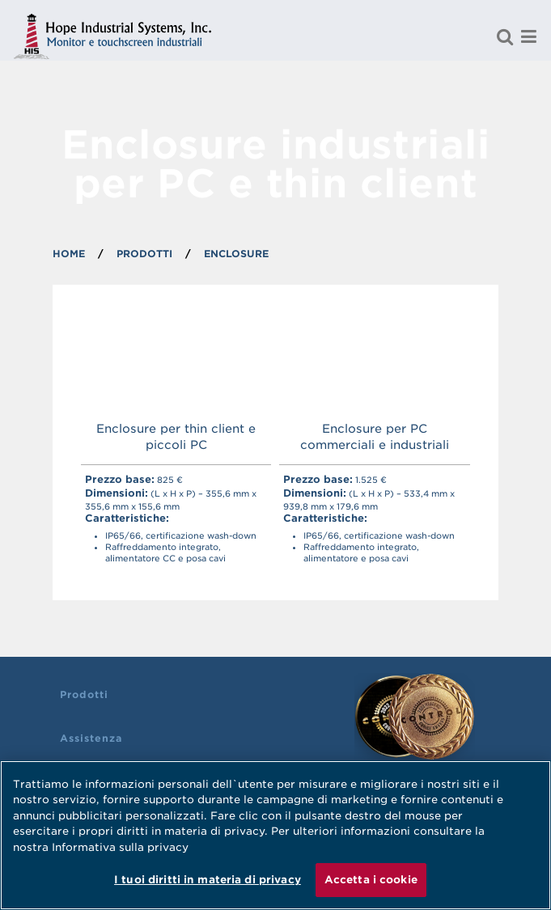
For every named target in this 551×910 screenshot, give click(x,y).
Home (69, 254)
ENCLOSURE (236, 254)
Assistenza (91, 738)
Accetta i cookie (370, 880)
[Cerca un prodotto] (505, 36)
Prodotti (84, 694)
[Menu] (529, 36)
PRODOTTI (144, 254)
